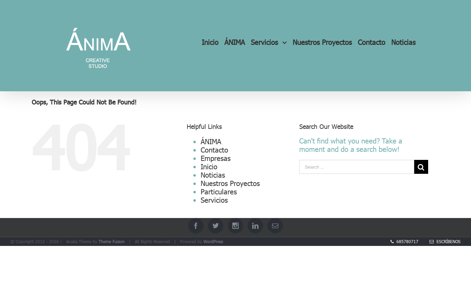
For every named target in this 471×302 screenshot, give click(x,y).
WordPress (213, 241)
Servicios (214, 199)
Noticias (213, 174)
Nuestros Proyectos (230, 182)
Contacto (214, 149)
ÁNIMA (211, 141)
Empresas (216, 157)
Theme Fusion (112, 241)
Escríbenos (445, 241)
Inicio (209, 166)
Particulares (219, 191)
